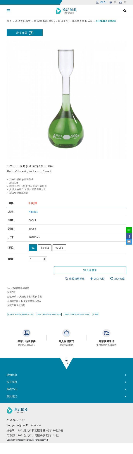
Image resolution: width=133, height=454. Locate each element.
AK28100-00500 (106, 21)
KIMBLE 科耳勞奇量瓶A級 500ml (77, 314)
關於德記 (12, 396)
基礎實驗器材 (23, 21)
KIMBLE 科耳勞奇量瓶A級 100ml (20, 314)
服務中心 (12, 388)
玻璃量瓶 (63, 21)
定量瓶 (95, 314)
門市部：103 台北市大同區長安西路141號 (33, 435)
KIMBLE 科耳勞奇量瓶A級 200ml (49, 314)
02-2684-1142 (16, 420)
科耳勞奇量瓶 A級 (82, 21)
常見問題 (12, 381)
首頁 (9, 21)
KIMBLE (33, 211)
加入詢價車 (97, 270)
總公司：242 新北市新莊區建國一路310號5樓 (35, 430)
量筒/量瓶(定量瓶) (44, 21)
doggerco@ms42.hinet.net (24, 425)
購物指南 (12, 374)
